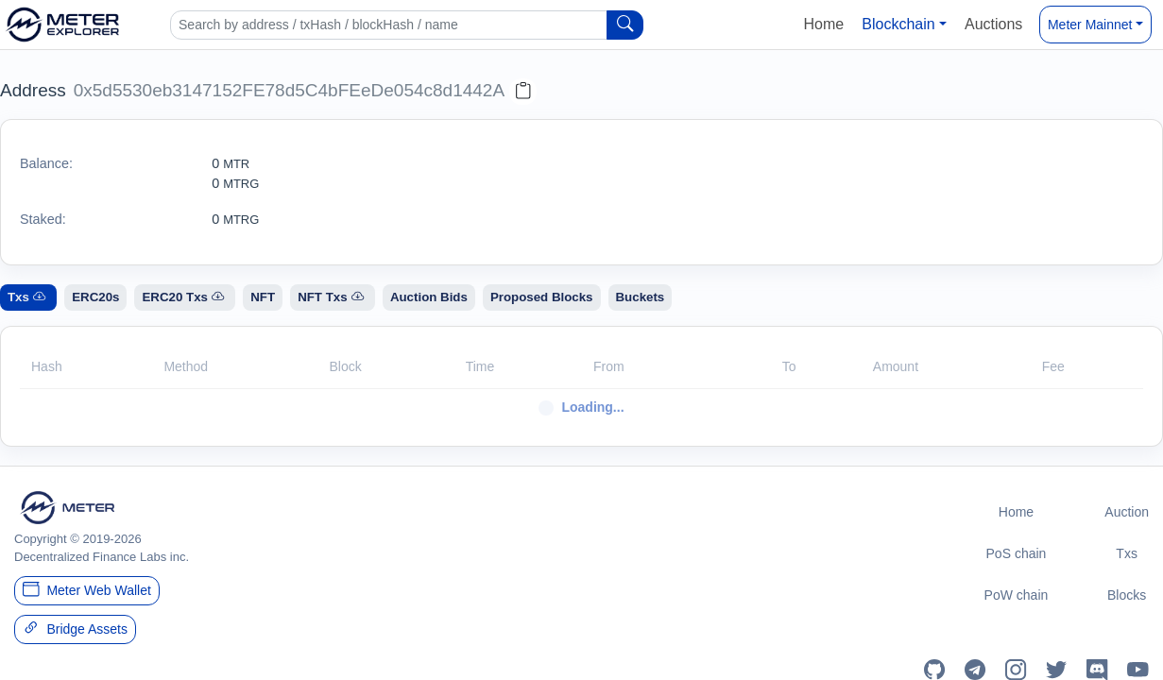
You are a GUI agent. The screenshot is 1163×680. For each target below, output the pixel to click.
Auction (1126, 511)
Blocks (1126, 595)
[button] (904, 24)
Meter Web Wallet (87, 589)
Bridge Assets (75, 628)
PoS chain (1016, 553)
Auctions (993, 24)
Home (823, 24)
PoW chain (1016, 595)
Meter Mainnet (1090, 24)
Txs (1126, 553)
